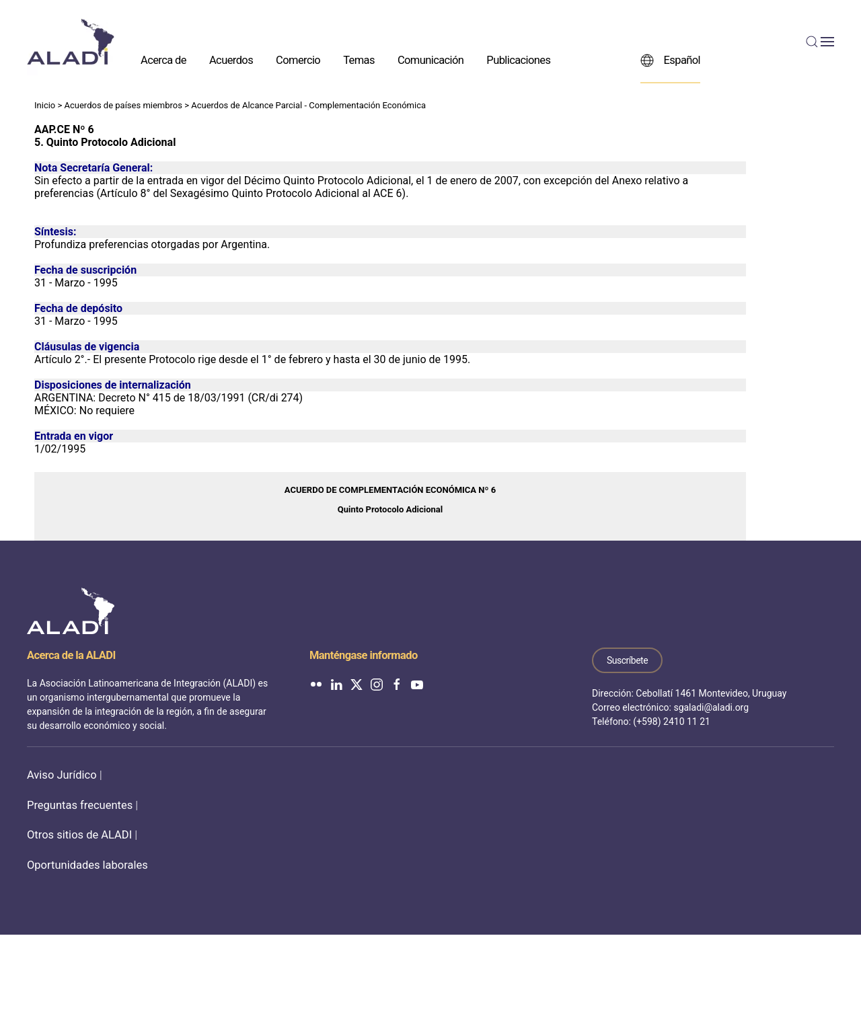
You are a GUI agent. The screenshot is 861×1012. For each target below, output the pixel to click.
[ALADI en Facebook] (397, 684)
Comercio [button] (298, 59)
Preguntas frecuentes (80, 805)
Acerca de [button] (163, 59)
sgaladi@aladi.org (711, 707)
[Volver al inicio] (70, 41)
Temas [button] (359, 59)
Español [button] (670, 60)
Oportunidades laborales (87, 865)
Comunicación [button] (430, 59)
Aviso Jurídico (62, 775)
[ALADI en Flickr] (316, 684)
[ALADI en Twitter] (356, 684)
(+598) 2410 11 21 (671, 721)
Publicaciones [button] (518, 59)
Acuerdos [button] (231, 59)
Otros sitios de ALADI (79, 834)
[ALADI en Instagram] (376, 684)
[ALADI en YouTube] (417, 684)
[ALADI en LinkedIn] (336, 684)
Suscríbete (627, 660)
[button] (820, 42)
